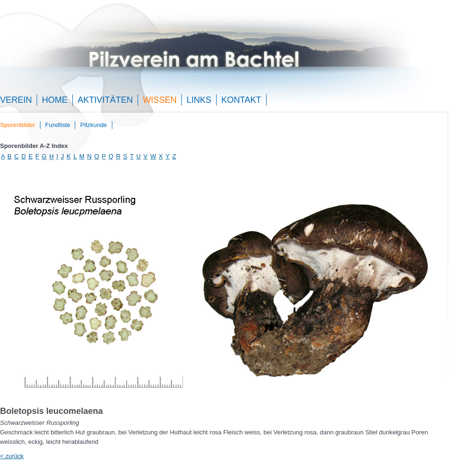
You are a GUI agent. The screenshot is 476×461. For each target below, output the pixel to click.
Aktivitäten (105, 100)
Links (199, 100)
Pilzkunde (93, 124)
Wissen (160, 100)
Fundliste (57, 124)
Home (55, 100)
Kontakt (241, 100)
